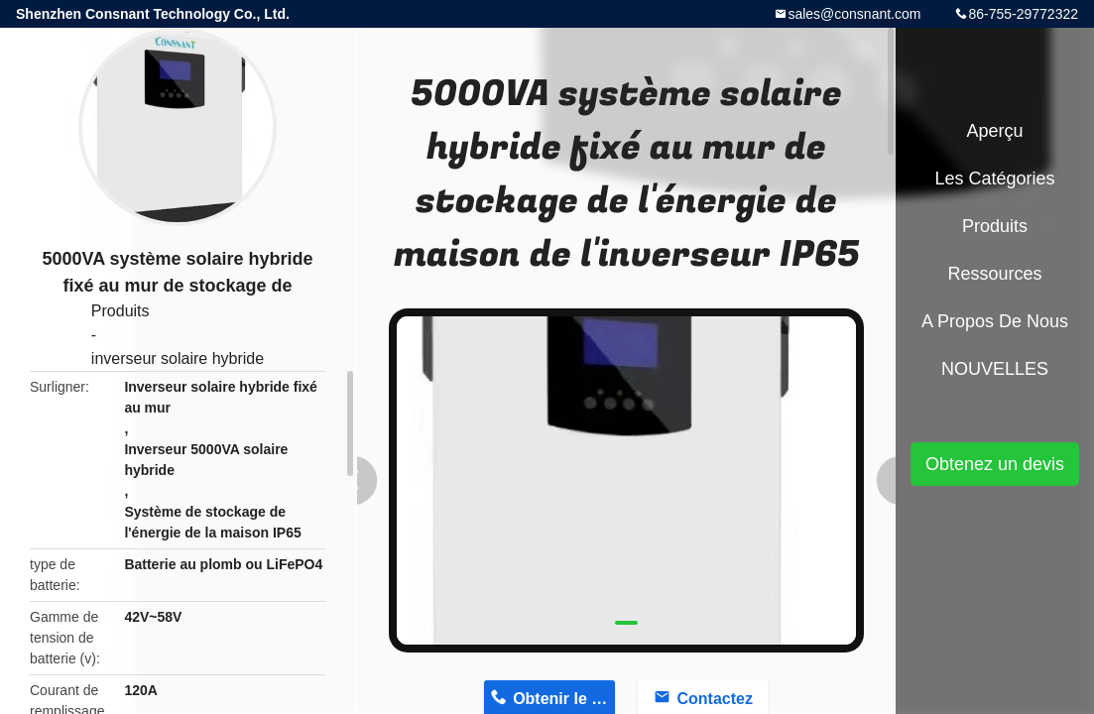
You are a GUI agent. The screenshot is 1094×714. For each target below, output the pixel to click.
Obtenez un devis (994, 464)
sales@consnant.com (854, 14)
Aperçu (994, 131)
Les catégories (994, 178)
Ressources (994, 274)
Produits (120, 310)
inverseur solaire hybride (177, 358)
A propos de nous (994, 321)
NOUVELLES (994, 369)
